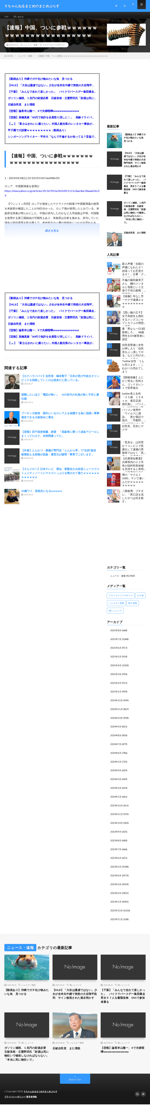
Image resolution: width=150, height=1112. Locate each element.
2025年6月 (116, 650)
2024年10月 (116, 719)
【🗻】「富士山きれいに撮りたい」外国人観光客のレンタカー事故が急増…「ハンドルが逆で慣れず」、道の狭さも (52, 127)
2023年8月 (116, 840)
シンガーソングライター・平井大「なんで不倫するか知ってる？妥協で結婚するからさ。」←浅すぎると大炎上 (52, 139)
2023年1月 (116, 900)
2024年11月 (116, 711)
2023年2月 (116, 892)
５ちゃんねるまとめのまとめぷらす (42, 1099)
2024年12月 (116, 702)
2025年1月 (116, 693)
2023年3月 (116, 883)
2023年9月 (116, 831)
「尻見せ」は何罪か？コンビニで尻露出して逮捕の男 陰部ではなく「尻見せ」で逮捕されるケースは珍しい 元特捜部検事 (134, 451)
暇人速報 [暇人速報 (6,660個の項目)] (132, 606)
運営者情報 (33, 1104)
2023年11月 (116, 814)
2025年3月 (116, 676)
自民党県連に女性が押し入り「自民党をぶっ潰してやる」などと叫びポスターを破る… (133, 354)
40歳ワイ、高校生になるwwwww (41, 494)
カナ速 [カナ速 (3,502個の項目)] (140, 598)
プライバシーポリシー (15, 1104)
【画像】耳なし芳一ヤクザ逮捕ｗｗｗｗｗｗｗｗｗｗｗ (133, 305)
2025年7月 (116, 642)
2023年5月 (116, 866)
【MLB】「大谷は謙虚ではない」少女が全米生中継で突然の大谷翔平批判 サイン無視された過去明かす (52, 88)
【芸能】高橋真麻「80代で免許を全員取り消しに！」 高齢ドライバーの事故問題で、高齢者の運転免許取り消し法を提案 (52, 120)
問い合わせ (20, 16)
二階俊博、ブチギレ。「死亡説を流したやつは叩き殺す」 (133, 499)
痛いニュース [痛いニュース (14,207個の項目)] (115, 613)
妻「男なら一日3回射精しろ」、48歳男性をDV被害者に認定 (133, 337)
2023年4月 (116, 874)
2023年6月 (116, 857)
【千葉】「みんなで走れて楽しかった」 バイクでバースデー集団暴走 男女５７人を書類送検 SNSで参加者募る (52, 95)
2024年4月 (116, 771)
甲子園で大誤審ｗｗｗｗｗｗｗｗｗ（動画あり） (37, 133)
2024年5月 (116, 762)
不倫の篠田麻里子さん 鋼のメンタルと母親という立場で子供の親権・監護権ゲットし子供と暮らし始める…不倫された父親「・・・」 (134, 289)
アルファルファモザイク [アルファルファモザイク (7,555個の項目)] (121, 598)
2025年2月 (116, 685)
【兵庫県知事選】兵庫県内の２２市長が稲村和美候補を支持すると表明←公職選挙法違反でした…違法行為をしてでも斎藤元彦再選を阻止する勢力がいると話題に (134, 468)
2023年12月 (116, 806)
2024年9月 (116, 728)
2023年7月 (116, 849)
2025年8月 (116, 633)
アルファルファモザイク (54, 48)
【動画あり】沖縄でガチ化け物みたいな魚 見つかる (40, 82)
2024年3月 (116, 780)
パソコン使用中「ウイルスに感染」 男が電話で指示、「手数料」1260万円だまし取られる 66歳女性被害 (133, 419)
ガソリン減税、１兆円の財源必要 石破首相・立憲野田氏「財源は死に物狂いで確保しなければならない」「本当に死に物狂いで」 (52, 101)
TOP (6, 16)
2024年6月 (116, 754)
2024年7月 (116, 745)
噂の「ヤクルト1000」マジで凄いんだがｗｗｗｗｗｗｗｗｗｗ (133, 483)
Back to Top (75, 1087)
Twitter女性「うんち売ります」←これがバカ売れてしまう (133, 369)
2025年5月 (116, 659)
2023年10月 (116, 823)
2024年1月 (116, 797)
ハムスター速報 (28, 984)
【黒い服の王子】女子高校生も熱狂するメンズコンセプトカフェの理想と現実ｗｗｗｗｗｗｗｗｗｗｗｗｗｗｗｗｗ (133, 321)
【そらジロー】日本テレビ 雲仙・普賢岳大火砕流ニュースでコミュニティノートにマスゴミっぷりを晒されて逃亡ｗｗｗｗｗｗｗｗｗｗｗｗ (60, 476)
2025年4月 (116, 668)
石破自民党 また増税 (21, 107)
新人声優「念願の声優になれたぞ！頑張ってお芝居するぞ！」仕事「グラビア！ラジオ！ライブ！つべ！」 (133, 273)
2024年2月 (116, 788)
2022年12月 (116, 909)
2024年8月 (116, 737)
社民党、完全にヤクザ (133, 431)
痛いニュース (76, 984)
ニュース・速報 (30, 48)
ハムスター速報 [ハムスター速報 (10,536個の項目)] (116, 606)
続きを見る (52, 233)
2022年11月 (116, 918)
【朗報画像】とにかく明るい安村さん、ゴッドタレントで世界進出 (133, 386)
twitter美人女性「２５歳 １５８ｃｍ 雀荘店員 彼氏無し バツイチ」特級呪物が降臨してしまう (133, 403)
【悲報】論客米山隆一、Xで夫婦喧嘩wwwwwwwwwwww (43, 114)
